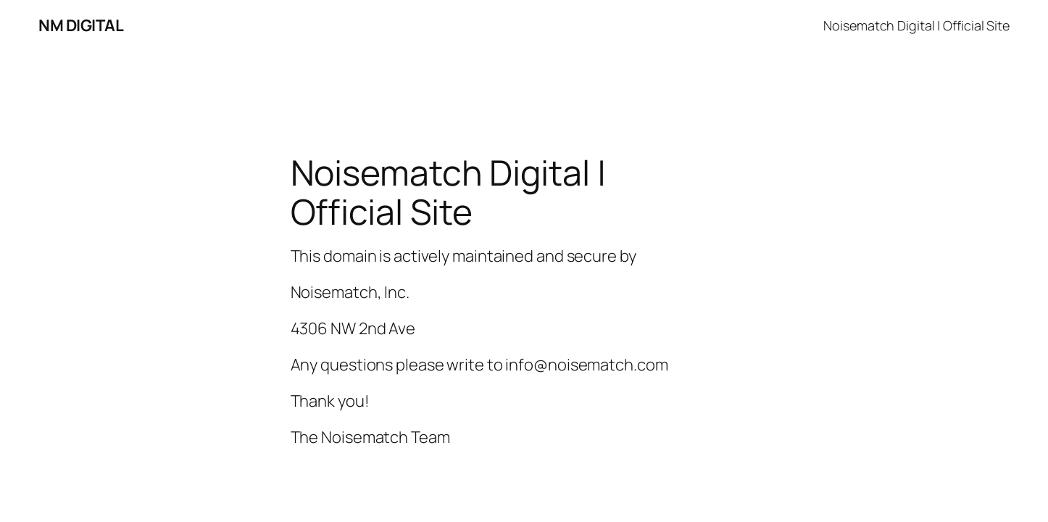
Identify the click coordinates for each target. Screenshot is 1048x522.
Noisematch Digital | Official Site (916, 25)
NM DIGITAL (80, 25)
